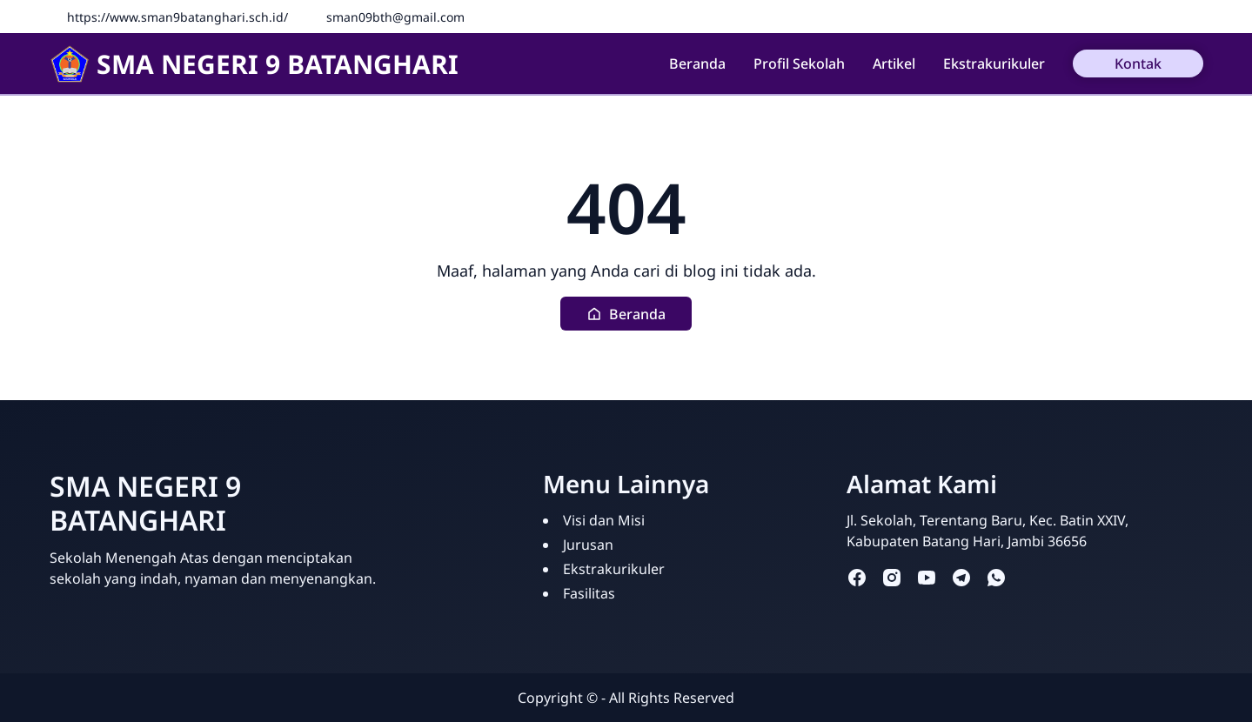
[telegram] (961, 577)
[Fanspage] (1141, 16)
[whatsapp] (996, 577)
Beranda (697, 63)
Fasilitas (589, 593)
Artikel (894, 63)
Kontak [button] (1138, 63)
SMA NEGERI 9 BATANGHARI (254, 64)
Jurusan (588, 544)
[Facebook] (1167, 16)
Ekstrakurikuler (994, 63)
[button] (626, 314)
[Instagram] (1193, 16)
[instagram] (891, 577)
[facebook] (857, 577)
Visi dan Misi (604, 520)
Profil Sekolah (799, 63)
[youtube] (926, 577)
